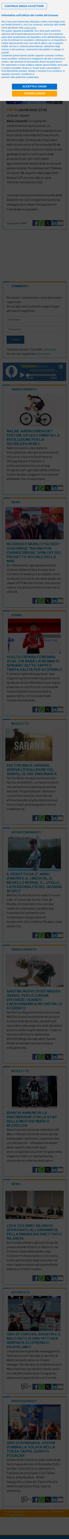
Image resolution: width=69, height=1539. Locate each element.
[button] (24, 6)
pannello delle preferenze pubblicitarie (20, 77)
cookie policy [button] (30, 27)
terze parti (45, 31)
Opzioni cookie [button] (34, 93)
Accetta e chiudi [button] (34, 86)
